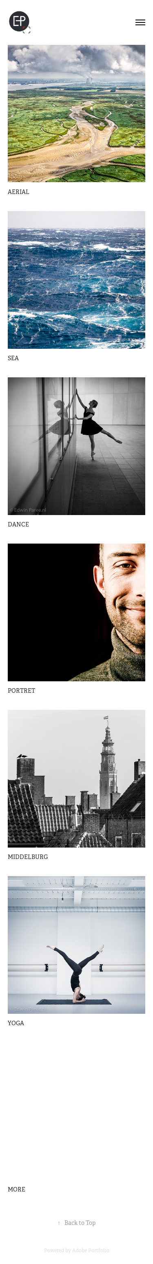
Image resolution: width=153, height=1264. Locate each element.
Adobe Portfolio (90, 1250)
